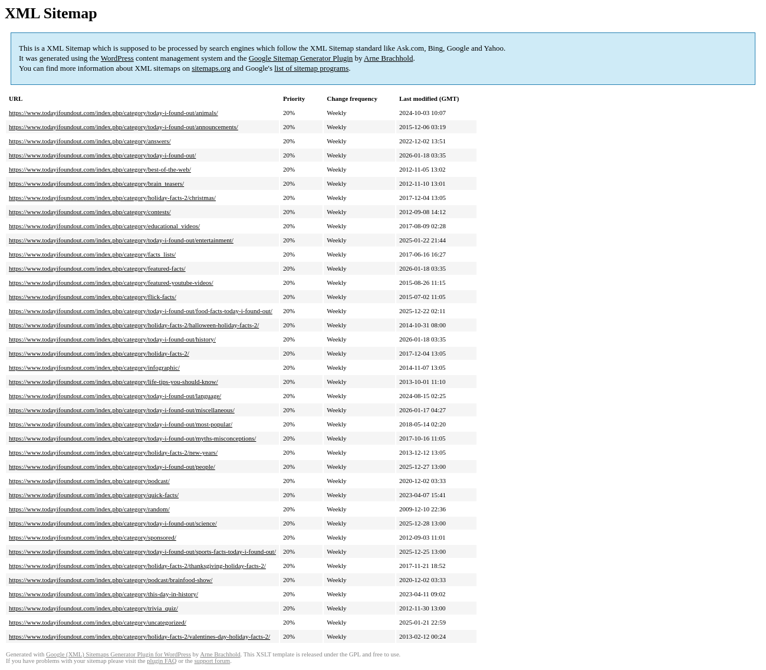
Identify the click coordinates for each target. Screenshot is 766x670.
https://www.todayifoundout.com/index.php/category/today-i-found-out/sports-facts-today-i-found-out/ (142, 551)
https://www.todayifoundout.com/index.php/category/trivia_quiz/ (93, 608)
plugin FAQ (161, 661)
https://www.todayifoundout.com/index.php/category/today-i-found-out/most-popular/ (120, 424)
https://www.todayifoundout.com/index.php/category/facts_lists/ (92, 254)
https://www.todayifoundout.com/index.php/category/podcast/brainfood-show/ (110, 579)
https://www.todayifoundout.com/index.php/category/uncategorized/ (97, 622)
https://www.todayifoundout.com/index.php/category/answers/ (90, 140)
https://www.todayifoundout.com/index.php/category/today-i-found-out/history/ (112, 339)
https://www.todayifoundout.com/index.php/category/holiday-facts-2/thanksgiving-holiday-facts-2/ (137, 565)
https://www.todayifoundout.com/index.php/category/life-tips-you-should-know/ (113, 381)
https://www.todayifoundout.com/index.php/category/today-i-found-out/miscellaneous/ (122, 409)
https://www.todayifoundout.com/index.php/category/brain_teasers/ (96, 183)
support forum (212, 661)
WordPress (117, 58)
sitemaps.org (211, 68)
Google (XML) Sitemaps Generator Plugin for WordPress (118, 654)
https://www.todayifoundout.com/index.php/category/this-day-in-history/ (103, 593)
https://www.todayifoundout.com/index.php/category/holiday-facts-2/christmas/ (112, 197)
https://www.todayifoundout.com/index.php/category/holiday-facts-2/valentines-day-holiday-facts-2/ (139, 636)
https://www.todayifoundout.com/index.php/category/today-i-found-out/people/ (112, 466)
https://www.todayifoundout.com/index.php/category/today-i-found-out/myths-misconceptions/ (132, 438)
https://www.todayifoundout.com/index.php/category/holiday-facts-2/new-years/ (113, 452)
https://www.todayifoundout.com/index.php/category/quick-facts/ (94, 494)
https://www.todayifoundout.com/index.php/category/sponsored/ (92, 537)
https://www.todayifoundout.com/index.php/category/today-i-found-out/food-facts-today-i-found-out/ (140, 310)
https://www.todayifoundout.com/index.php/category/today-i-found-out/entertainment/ (121, 240)
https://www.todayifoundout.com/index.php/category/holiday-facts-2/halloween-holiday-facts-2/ (134, 325)
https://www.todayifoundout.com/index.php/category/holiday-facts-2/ (99, 353)
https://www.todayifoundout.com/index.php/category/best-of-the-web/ (100, 169)
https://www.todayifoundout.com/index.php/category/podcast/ (89, 480)
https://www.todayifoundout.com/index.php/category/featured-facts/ (97, 268)
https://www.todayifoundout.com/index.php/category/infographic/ (94, 367)
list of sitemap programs (311, 68)
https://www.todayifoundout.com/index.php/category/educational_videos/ (104, 225)
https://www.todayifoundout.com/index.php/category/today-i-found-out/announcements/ (123, 126)
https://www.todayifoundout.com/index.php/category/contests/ (90, 211)
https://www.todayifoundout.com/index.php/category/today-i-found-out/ (102, 155)
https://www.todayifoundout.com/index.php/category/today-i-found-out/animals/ (113, 112)
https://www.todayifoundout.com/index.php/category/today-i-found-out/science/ (113, 523)
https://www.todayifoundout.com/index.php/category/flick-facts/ (92, 296)
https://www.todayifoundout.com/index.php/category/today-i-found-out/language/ (115, 395)
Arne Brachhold (388, 58)
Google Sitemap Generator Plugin (301, 58)
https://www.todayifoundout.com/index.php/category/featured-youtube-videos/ (111, 282)
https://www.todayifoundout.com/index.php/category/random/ (89, 509)
